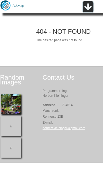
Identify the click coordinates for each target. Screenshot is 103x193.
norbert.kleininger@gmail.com (64, 128)
